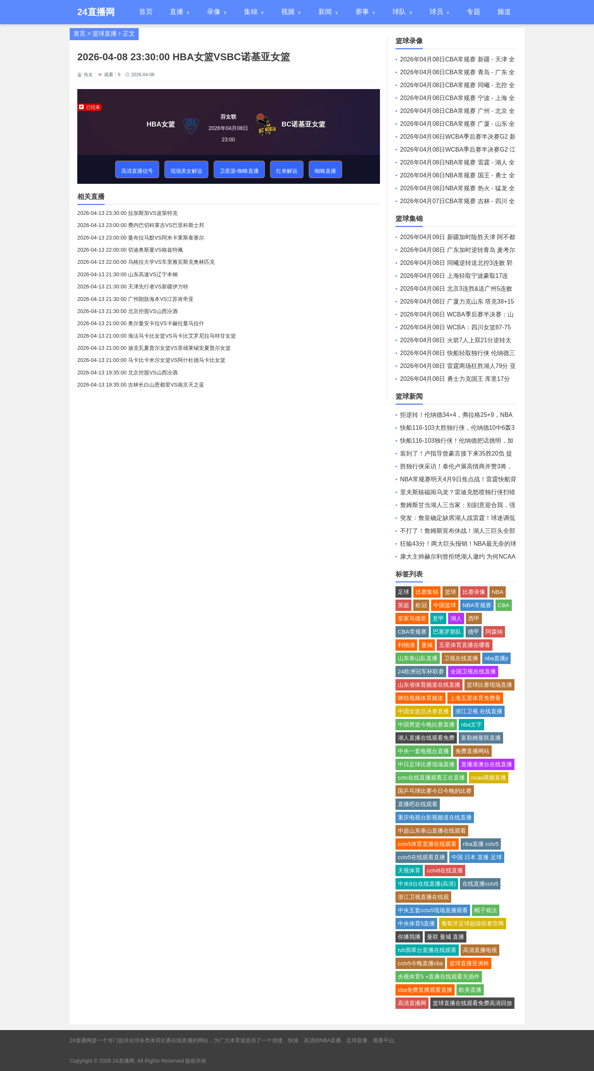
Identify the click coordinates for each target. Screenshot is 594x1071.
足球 (403, 592)
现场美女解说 (186, 171)
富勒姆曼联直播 (481, 737)
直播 (176, 12)
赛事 (362, 12)
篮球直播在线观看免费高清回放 (472, 1003)
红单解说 (286, 171)
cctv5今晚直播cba (420, 963)
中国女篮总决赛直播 (423, 711)
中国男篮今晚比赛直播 (426, 724)
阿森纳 (494, 631)
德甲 (473, 631)
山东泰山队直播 (418, 658)
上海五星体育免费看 (475, 698)
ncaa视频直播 (488, 777)
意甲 (438, 618)
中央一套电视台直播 (423, 751)
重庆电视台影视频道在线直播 (435, 817)
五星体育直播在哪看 (464, 645)
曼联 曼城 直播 (445, 936)
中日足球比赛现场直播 (426, 764)
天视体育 (409, 870)
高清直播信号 (137, 171)
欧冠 (421, 605)
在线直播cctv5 (480, 883)
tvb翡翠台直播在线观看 (427, 950)
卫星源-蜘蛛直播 (239, 171)
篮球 (450, 592)
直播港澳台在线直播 (486, 764)
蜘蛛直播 (325, 171)
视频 (288, 12)
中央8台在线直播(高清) (427, 883)
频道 (504, 12)
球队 (399, 12)
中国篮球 (444, 605)
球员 (436, 12)
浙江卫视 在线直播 (478, 711)
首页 (146, 12)
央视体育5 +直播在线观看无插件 (439, 976)
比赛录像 (474, 592)
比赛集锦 (427, 592)
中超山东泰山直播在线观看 (432, 830)
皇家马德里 (412, 618)
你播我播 (409, 936)
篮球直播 (104, 33)
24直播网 (123, 1061)
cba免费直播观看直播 (425, 989)
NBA (497, 592)
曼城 (427, 645)
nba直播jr (496, 658)
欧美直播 (470, 989)
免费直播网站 (472, 751)
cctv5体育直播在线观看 (427, 844)
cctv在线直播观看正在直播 (431, 777)
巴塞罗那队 (447, 631)
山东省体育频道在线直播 (429, 684)
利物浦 (406, 645)
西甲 (474, 618)
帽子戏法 (485, 910)
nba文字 (471, 724)
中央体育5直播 (416, 923)
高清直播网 (412, 1003)
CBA (504, 605)
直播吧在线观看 (418, 804)
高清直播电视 (480, 950)
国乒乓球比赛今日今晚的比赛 (435, 791)
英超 (403, 605)
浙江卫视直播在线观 (423, 897)
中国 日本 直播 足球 (477, 857)
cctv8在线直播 (445, 870)
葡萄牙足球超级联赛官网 (472, 923)
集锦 (251, 12)
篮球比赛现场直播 (489, 684)
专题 (473, 12)
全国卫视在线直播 (473, 671)
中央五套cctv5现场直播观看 (433, 910)
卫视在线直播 (461, 658)
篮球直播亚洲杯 (469, 963)
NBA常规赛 (477, 605)
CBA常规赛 (412, 631)
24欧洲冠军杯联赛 (421, 671)
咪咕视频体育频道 (420, 698)
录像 (213, 12)
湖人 (456, 618)
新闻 (325, 12)
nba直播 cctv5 (481, 844)
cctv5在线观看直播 (421, 857)
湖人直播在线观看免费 (426, 737)
